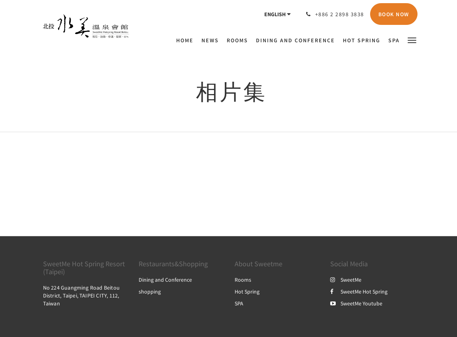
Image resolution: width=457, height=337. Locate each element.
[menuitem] (186, 40)
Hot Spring (247, 291)
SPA (239, 303)
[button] (412, 40)
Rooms (243, 279)
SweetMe (345, 279)
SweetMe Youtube (356, 303)
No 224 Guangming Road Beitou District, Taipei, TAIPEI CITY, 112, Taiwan (81, 295)
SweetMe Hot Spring (358, 291)
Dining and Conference (165, 279)
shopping (150, 291)
